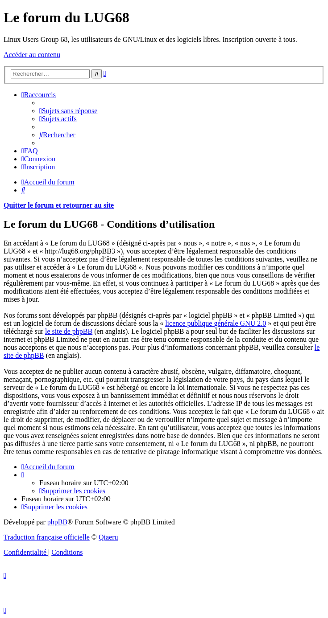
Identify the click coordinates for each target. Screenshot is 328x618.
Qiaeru (108, 537)
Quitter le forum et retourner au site (59, 205)
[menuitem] (68, 111)
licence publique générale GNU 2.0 (215, 323)
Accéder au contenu (32, 54)
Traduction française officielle (47, 537)
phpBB (57, 522)
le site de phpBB (68, 331)
